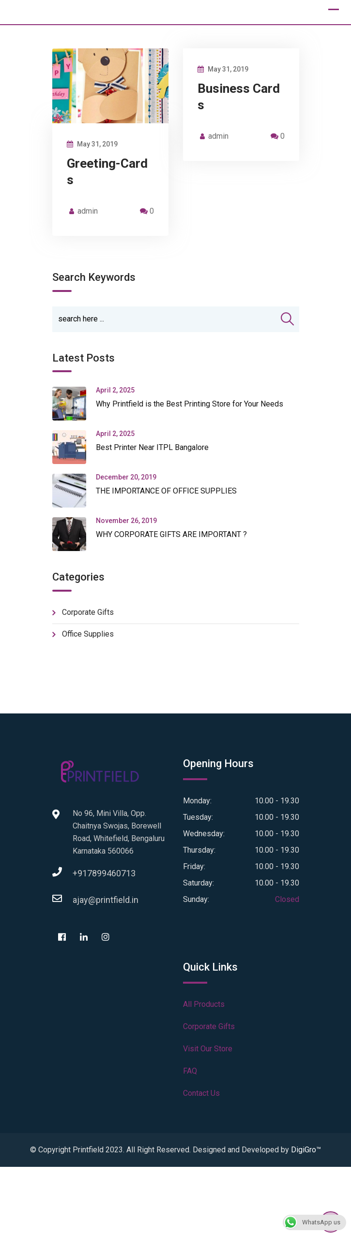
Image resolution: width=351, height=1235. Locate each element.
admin (87, 211)
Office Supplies (88, 634)
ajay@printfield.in (82, 900)
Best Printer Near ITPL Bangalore (152, 447)
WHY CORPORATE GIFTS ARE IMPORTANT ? (171, 534)
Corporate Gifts (88, 612)
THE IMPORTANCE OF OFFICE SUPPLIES (166, 490)
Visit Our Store (207, 1048)
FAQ (190, 1070)
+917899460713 (82, 873)
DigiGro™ (306, 1149)
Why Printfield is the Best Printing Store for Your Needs (189, 403)
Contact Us (201, 1093)
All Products (204, 1004)
